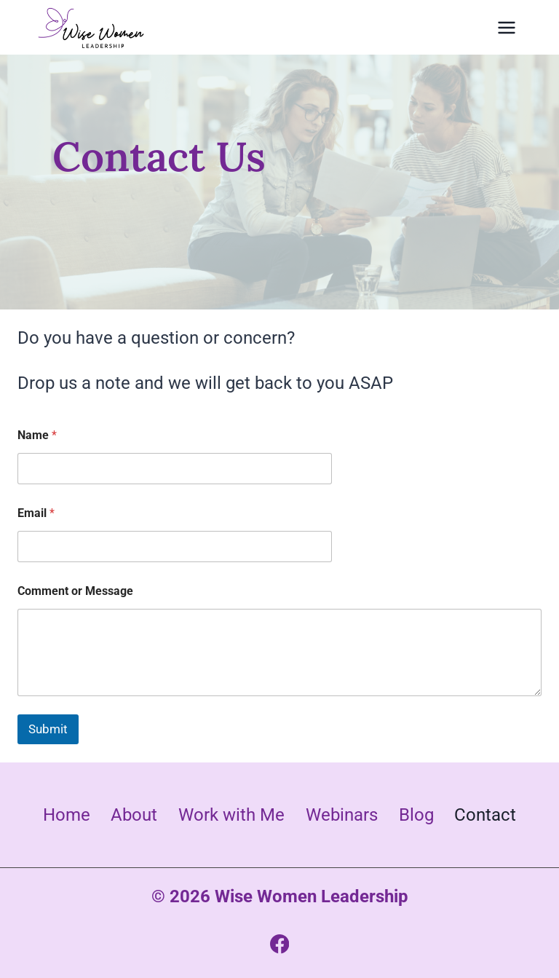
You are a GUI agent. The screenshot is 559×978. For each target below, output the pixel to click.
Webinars (342, 815)
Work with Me (231, 815)
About (134, 815)
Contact (485, 815)
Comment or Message (75, 591)
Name (37, 435)
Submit (48, 729)
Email (36, 513)
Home (66, 815)
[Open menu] (506, 27)
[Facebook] (280, 944)
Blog (416, 815)
